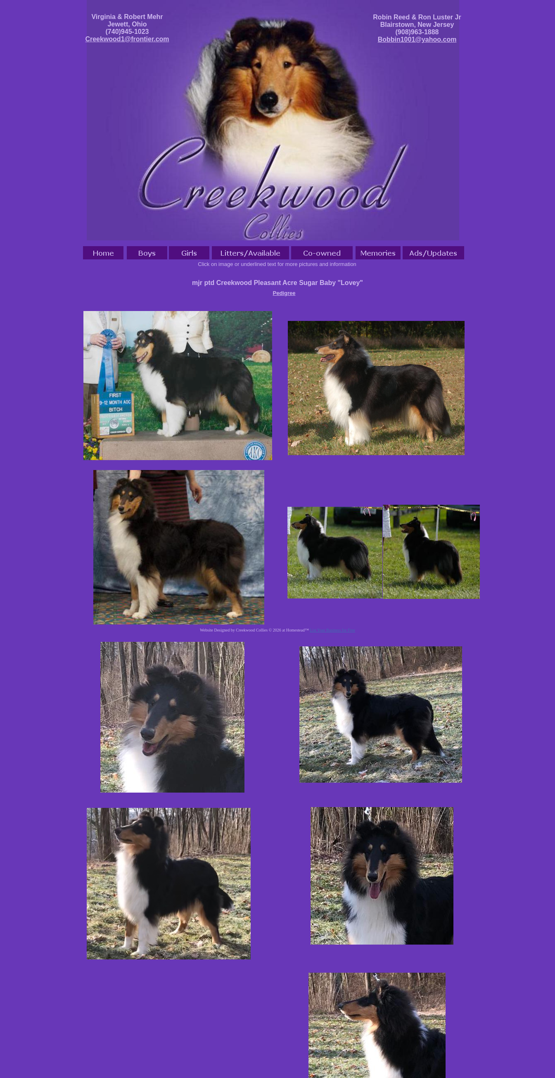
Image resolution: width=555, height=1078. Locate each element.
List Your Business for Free (332, 630)
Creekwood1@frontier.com (127, 39)
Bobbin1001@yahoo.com (417, 39)
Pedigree (284, 293)
